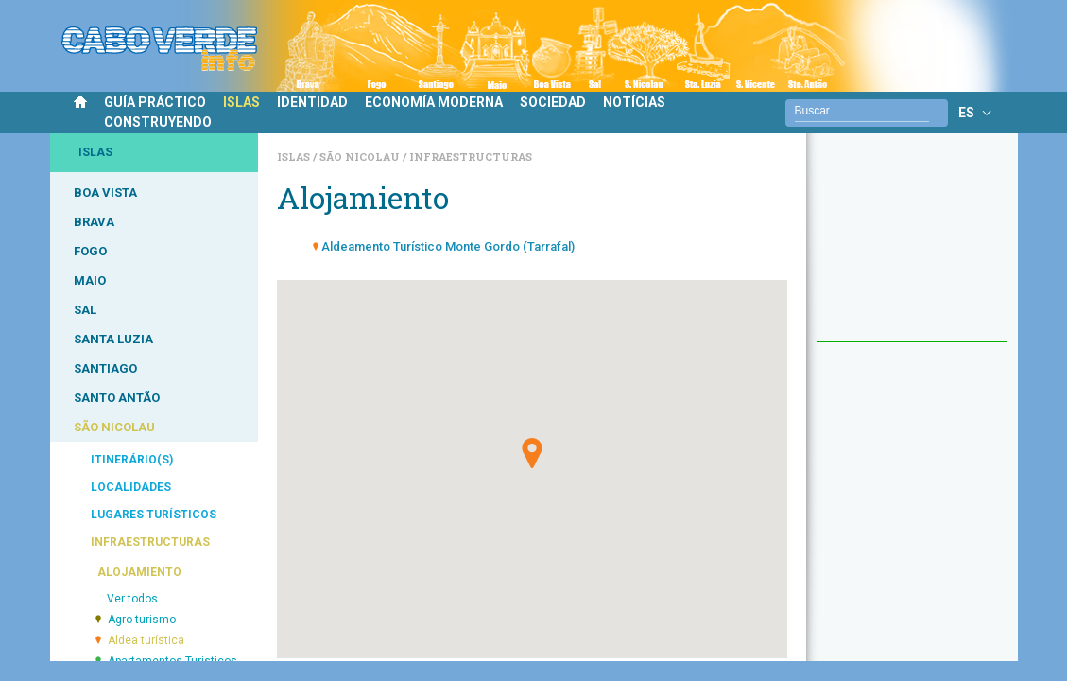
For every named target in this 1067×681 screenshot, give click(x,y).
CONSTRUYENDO (158, 122)
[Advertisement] (912, 246)
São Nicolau (361, 156)
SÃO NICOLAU (114, 427)
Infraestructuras (470, 156)
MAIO (90, 280)
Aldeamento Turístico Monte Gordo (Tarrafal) (448, 246)
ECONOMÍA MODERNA (434, 102)
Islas (295, 156)
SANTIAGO (105, 368)
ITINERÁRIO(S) (132, 459)
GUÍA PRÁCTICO (155, 102)
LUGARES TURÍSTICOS (153, 514)
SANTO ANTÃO (117, 398)
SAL (85, 310)
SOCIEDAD (553, 102)
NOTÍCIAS (634, 102)
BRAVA (94, 222)
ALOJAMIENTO (139, 572)
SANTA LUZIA (113, 339)
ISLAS (241, 102)
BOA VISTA (105, 192)
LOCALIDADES (131, 487)
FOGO (90, 251)
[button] (532, 453)
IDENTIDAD (312, 102)
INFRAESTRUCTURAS (150, 542)
